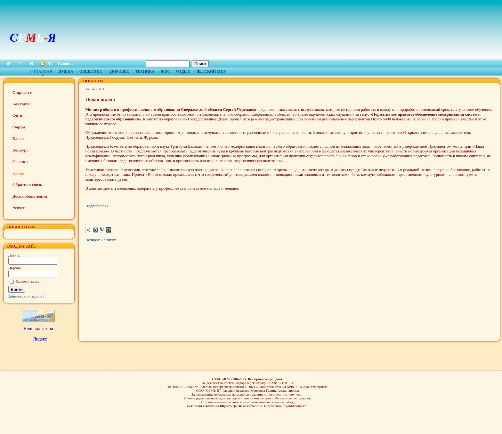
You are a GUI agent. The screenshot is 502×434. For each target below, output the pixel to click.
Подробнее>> (97, 206)
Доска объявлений (29, 196)
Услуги (19, 207)
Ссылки (20, 161)
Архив (18, 173)
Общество (90, 71)
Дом (165, 71)
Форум (18, 127)
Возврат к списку (100, 239)
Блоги (18, 138)
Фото (17, 115)
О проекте (22, 92)
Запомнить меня (30, 281)
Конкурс (20, 150)
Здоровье (119, 71)
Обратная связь (27, 184)
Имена (65, 71)
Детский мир (211, 71)
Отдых (183, 71)
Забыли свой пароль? (26, 296)
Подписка (66, 63)
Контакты (22, 104)
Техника (145, 71)
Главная (43, 71)
